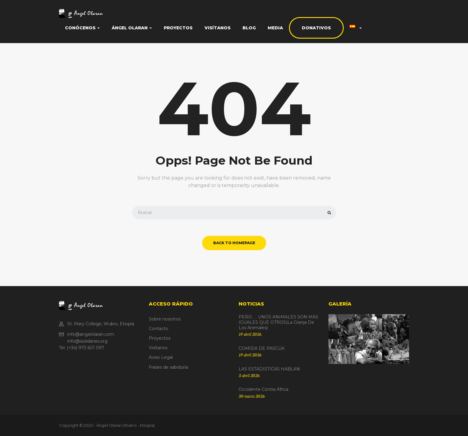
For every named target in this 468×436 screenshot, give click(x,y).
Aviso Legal (161, 357)
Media (275, 28)
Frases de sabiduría (168, 367)
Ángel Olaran (132, 28)
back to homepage (234, 243)
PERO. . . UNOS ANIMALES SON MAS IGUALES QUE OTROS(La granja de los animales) (278, 322)
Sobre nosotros (165, 319)
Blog (249, 28)
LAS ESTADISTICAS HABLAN (269, 369)
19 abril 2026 (250, 334)
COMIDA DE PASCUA (261, 348)
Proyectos (178, 28)
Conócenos (82, 28)
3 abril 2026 (249, 375)
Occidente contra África (263, 389)
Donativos (316, 28)
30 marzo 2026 (252, 396)
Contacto (158, 328)
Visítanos (218, 28)
